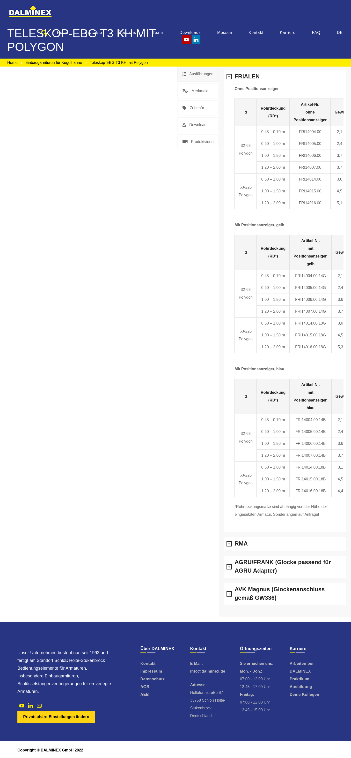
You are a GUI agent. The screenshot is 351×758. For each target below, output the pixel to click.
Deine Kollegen (304, 694)
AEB (144, 694)
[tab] (198, 74)
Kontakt (148, 663)
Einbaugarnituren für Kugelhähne (53, 63)
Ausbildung (301, 687)
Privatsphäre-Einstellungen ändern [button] (56, 717)
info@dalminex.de (207, 671)
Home (12, 63)
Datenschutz (152, 679)
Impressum (151, 671)
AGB (144, 687)
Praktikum (299, 679)
